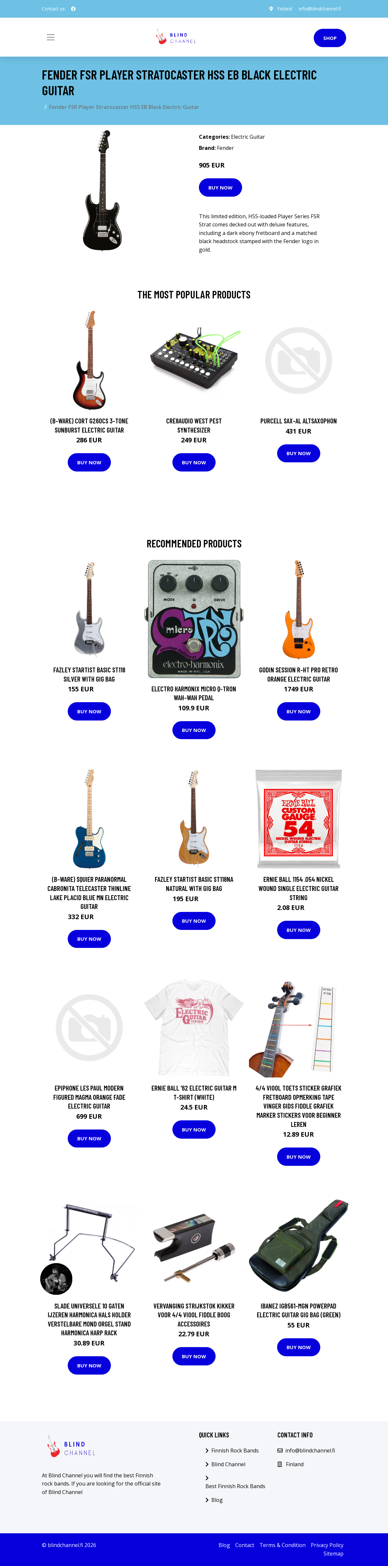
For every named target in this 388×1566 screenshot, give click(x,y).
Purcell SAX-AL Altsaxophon (298, 421)
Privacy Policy (327, 1545)
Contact (244, 1545)
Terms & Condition (282, 1545)
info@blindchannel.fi (320, 9)
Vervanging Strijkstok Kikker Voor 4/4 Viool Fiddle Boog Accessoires (194, 1315)
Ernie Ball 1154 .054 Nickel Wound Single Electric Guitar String (298, 888)
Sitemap (334, 1553)
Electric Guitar (248, 136)
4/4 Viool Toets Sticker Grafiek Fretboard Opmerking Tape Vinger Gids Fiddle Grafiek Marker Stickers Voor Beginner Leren (299, 1106)
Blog (217, 1500)
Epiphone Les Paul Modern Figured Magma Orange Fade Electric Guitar (89, 1097)
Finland (284, 9)
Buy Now (220, 187)
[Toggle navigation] (51, 37)
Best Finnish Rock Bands (235, 1486)
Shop (330, 38)
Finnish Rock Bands (235, 1450)
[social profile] (73, 9)
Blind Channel (228, 1464)
